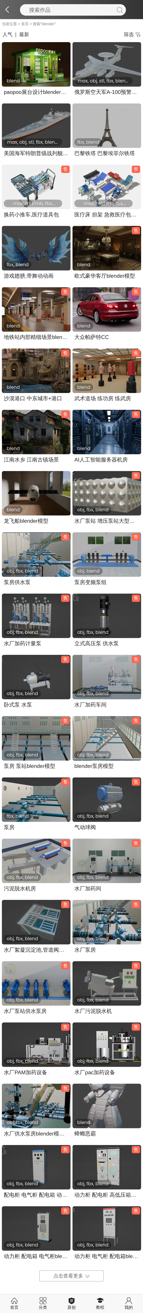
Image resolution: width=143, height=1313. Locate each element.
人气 (7, 34)
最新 (24, 34)
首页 (25, 24)
